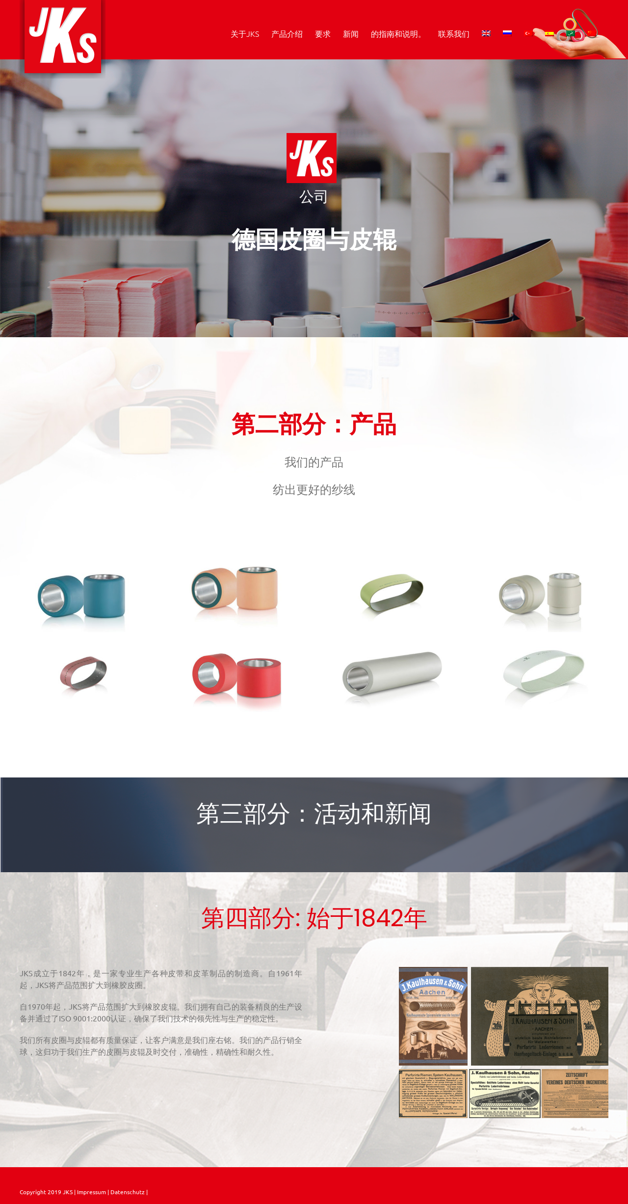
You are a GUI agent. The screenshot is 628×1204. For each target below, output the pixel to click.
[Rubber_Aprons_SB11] (390, 566)
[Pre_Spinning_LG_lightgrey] (390, 646)
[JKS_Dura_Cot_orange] (237, 566)
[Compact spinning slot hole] (84, 646)
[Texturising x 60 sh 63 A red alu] (237, 646)
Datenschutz (128, 1192)
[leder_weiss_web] (543, 646)
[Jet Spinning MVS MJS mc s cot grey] (543, 566)
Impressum (91, 1192)
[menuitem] (486, 33)
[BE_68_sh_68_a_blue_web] (84, 566)
